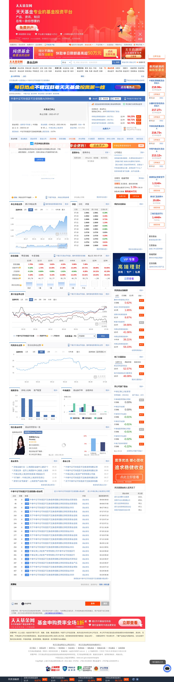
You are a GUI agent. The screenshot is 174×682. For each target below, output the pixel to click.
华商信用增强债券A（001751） (103, 117)
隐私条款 (91, 648)
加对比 (117, 99)
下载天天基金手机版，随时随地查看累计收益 (86, 294)
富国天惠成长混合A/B (122, 510)
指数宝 (125, 68)
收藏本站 (13, 45)
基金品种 (32, 62)
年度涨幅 (35, 256)
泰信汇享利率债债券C (122, 307)
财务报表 (130, 139)
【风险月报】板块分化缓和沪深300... (127, 161)
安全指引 (71, 648)
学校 (95, 68)
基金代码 (125, 62)
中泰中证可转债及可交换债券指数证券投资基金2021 (49, 507)
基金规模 (44, 125)
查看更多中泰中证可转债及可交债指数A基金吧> (91, 578)
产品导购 (100, 45)
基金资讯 (14, 461)
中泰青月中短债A (120, 414)
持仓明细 (82, 139)
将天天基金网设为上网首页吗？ (64, 645)
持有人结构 (111, 139)
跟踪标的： (16, 132)
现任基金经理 (16, 427)
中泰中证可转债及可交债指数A (38, 80)
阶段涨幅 (62, 139)
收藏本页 (140, 62)
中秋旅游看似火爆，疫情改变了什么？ (128, 168)
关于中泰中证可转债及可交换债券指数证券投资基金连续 (51, 515)
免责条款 (81, 648)
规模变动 (101, 139)
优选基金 (141, 71)
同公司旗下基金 (121, 386)
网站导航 (139, 45)
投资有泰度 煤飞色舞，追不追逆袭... (127, 171)
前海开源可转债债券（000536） (103, 123)
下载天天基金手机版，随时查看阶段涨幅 (70, 256)
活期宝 (117, 68)
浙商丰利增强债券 (120, 314)
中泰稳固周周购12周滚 (122, 399)
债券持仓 (86, 152)
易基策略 (56, 94)
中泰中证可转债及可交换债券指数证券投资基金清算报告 (51, 500)
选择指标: (92, 352)
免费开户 (30, 45)
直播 (100, 71)
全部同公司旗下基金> (134, 451)
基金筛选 (58, 71)
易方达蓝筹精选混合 (121, 503)
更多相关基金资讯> (48, 485)
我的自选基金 (120, 204)
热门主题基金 (120, 357)
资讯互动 (80, 68)
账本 (72, 71)
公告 (46, 71)
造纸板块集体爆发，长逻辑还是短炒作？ (129, 158)
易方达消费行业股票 (121, 497)
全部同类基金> (137, 350)
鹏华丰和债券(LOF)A (121, 300)
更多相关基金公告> (100, 485)
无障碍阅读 (128, 45)
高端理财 (141, 68)
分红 (41, 71)
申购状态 (36, 71)
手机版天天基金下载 (134, 99)
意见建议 (111, 648)
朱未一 (80, 125)
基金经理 (33, 139)
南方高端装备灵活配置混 (123, 373)
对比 (103, 336)
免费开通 (122, 196)
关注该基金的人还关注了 (124, 488)
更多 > (107, 152)
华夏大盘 (26, 94)
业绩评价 (89, 390)
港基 (45, 68)
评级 (50, 68)
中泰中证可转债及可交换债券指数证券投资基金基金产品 (51, 563)
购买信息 (139, 139)
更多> (142, 152)
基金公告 (120, 139)
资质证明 (42, 648)
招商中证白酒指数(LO (122, 500)
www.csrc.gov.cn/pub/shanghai (88, 658)
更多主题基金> (137, 379)
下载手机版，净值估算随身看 (58, 197)
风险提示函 (101, 648)
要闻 (86, 68)
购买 (138, 117)
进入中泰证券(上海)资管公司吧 (99, 491)
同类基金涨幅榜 (121, 290)
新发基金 (28, 71)
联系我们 (62, 648)
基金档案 (14, 139)
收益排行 (126, 71)
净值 (74, 204)
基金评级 (73, 128)
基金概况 (24, 139)
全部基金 (22, 80)
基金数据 (13, 68)
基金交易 (89, 45)
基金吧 (95, 71)
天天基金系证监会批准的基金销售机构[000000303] (56, 654)
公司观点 (118, 152)
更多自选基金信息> (135, 249)
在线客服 (121, 648)
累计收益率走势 (17, 294)
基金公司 (132, 62)
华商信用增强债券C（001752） (103, 120)
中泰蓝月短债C (119, 407)
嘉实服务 (48, 94)
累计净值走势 (31, 204)
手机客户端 (50, 45)
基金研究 (80, 71)
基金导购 (119, 71)
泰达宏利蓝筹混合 (120, 366)
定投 (41, 68)
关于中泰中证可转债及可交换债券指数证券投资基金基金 (51, 511)
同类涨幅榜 (13, 679)
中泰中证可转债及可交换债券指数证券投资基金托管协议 (51, 559)
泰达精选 (41, 94)
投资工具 (58, 68)
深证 (83, 76)
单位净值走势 (16, 204)
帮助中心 (118, 45)
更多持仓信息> (102, 197)
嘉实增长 (34, 94)
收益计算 (66, 71)
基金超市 (111, 71)
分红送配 (72, 139)
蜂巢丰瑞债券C (119, 322)
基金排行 (35, 68)
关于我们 (32, 648)
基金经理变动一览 (32, 427)
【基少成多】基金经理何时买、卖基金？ (129, 165)
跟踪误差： (47, 132)
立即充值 (136, 196)
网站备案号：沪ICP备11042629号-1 (106, 661)
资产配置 (37, 390)
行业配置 (91, 139)
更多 (142, 76)
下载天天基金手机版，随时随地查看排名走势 (86, 345)
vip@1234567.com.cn (77, 651)
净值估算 (28, 68)
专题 (100, 68)
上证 (24, 76)
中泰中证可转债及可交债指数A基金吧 (27, 491)
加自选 (105, 99)
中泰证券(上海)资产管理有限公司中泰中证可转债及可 (50, 551)
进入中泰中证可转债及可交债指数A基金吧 (69, 491)
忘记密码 (38, 45)
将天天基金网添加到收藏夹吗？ (90, 645)
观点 (90, 68)
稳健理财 (133, 68)
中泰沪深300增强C (121, 443)
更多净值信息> (102, 249)
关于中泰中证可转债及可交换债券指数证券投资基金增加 (51, 567)
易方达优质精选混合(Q (122, 507)
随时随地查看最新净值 (54, 204)
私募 (50, 71)
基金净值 (21, 68)
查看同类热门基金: (113, 111)
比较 (72, 68)
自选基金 (110, 45)
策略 (86, 71)
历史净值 (53, 139)
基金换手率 (78, 390)
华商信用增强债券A (121, 329)
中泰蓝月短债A (119, 421)
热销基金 (133, 71)
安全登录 (22, 45)
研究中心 (52, 648)
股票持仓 (76, 152)
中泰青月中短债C (120, 436)
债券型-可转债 (25, 125)
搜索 (116, 62)
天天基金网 (13, 80)
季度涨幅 (25, 256)
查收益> (142, 178)
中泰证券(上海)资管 (56, 128)
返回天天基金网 (76, 45)
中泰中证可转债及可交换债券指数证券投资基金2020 (49, 571)
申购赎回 (66, 390)
